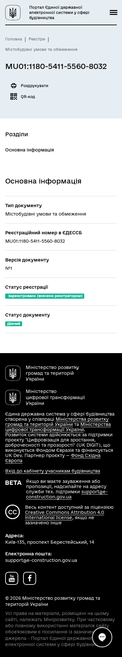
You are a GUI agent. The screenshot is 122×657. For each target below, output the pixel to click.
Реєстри (37, 39)
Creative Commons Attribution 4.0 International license (64, 515)
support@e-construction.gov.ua (67, 494)
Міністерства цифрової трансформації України (58, 427)
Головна (13, 39)
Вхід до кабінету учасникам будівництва (52, 470)
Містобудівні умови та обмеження (41, 49)
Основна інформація (29, 149)
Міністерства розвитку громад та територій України (57, 422)
